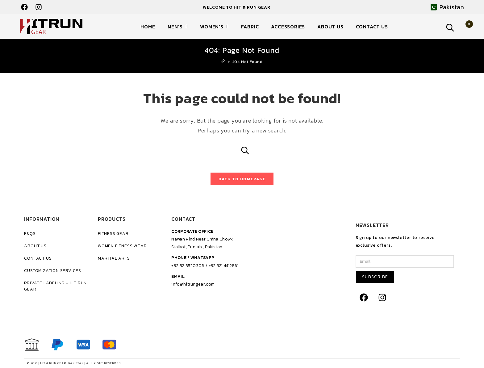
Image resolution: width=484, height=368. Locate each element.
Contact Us (372, 26)
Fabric (250, 26)
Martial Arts (114, 258)
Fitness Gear (113, 233)
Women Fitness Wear (122, 246)
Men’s (178, 26)
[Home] (223, 62)
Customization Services (52, 270)
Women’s (214, 26)
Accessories (288, 26)
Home (147, 26)
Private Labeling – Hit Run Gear (55, 286)
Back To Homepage (242, 179)
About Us (330, 26)
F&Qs (29, 233)
